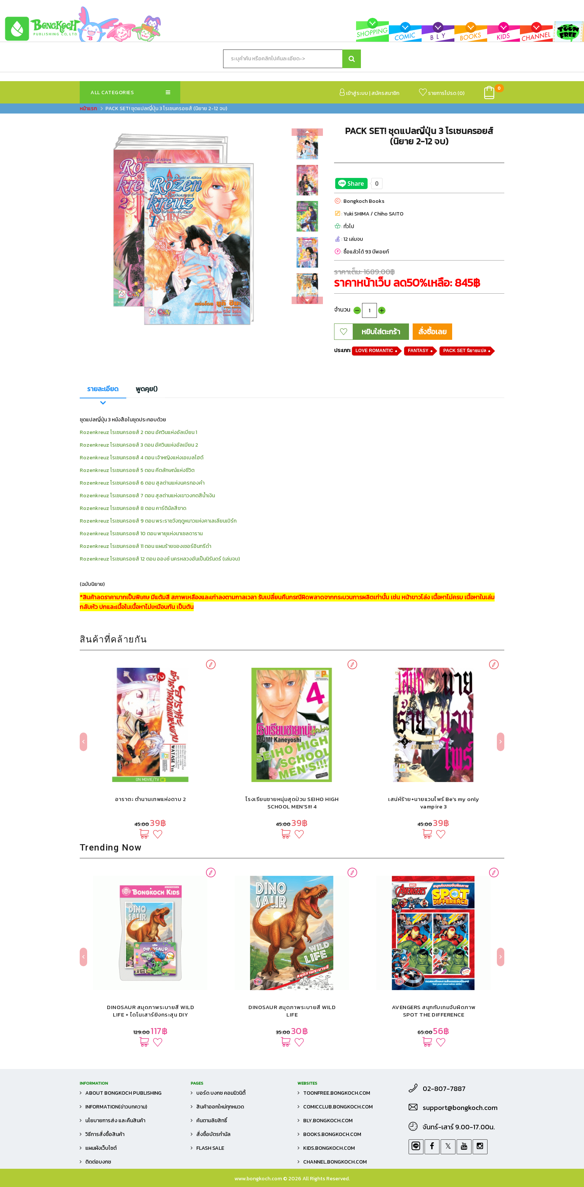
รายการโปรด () (441, 93)
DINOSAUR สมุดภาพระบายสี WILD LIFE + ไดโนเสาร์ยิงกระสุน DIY (150, 1011)
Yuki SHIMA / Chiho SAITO (373, 214)
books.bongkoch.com (332, 1134)
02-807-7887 (444, 1089)
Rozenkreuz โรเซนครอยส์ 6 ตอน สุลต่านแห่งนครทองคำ (142, 483)
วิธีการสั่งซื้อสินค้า (104, 1134)
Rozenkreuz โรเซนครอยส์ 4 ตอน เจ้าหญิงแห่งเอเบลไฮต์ (141, 458)
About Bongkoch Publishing (123, 1093)
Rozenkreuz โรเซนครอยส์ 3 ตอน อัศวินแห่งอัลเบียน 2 (139, 445)
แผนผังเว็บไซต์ (101, 1148)
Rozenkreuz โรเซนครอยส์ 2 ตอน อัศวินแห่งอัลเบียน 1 (138, 432)
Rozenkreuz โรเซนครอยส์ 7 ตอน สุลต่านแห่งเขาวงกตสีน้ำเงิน (147, 496)
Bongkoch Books (363, 201)
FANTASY (418, 350)
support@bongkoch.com (460, 1108)
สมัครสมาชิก (385, 93)
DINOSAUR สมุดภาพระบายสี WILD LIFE (292, 1011)
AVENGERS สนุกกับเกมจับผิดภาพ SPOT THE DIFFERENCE (434, 1011)
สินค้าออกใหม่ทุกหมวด (220, 1107)
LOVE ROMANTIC (374, 350)
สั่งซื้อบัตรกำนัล (213, 1134)
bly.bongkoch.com (328, 1120)
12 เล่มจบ (353, 239)
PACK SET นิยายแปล (464, 350)
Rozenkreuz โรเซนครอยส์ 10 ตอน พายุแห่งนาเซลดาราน (141, 533)
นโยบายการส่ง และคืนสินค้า (115, 1120)
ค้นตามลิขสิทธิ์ (211, 1120)
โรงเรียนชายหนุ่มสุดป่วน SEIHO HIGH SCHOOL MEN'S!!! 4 (292, 803)
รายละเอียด (102, 389)
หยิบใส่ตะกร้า (381, 331)
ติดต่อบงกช (98, 1162)
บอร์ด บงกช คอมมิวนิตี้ (220, 1093)
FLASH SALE (210, 1148)
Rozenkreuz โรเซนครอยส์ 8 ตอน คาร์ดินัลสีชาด (133, 508)
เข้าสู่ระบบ (354, 93)
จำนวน (342, 309)
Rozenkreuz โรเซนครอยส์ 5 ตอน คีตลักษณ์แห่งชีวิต (137, 470)
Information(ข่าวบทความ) (116, 1107)
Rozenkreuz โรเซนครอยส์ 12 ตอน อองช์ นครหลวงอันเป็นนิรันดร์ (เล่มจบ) (160, 559)
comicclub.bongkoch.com (338, 1107)
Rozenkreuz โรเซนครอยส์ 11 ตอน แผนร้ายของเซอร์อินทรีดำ (145, 546)
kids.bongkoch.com (329, 1148)
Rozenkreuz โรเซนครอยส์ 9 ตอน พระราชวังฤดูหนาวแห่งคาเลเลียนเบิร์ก (158, 521)
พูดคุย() (147, 389)
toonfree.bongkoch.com (336, 1093)
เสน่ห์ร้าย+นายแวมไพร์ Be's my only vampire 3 (433, 803)
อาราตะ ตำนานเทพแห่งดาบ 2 (150, 799)
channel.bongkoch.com (335, 1162)
